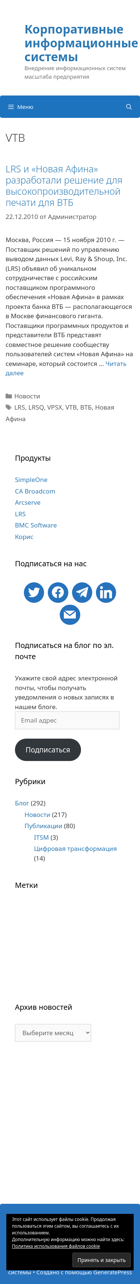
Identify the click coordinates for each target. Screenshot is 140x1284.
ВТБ (86, 407)
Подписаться (47, 750)
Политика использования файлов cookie (56, 1246)
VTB (71, 407)
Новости (27, 396)
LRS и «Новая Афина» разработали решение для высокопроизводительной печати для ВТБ (64, 185)
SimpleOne (31, 479)
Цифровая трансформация (75, 848)
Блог (22, 803)
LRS (19, 407)
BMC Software (36, 525)
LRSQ (36, 407)
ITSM (41, 837)
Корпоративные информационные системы (82, 43)
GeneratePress (112, 1272)
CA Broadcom (35, 491)
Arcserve (28, 502)
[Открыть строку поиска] (129, 106)
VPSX (54, 407)
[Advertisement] (70, 1126)
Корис (24, 536)
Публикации (43, 825)
